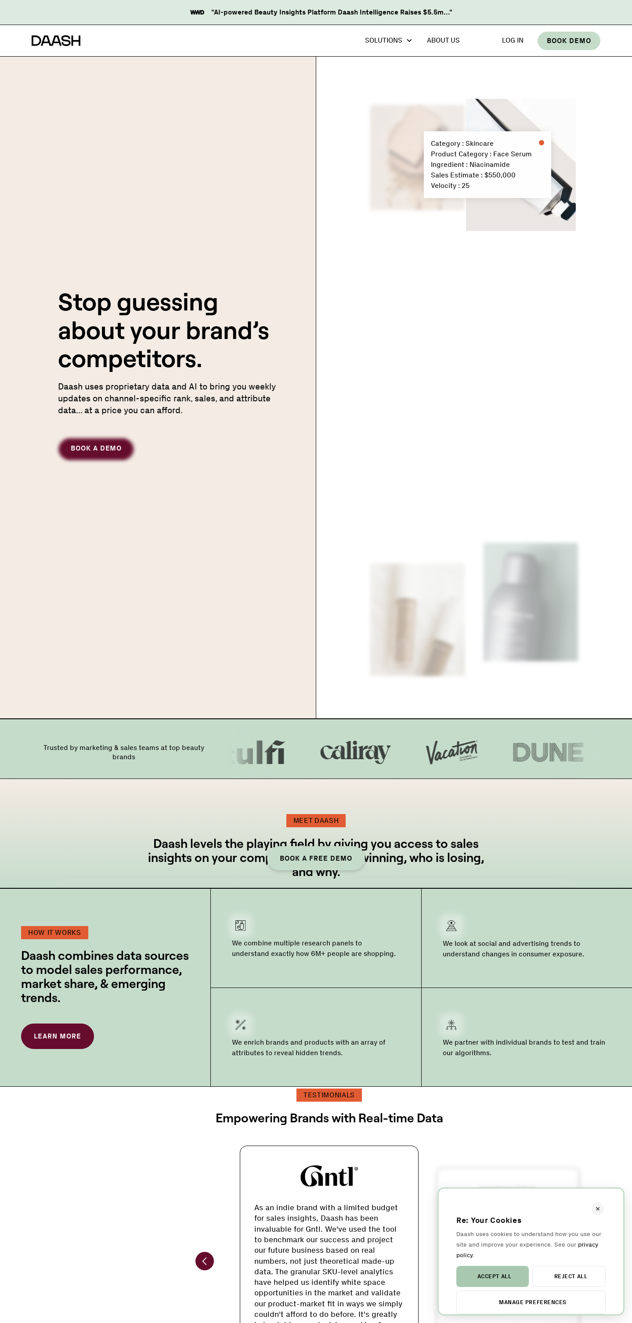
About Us (443, 40)
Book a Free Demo (316, 858)
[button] (389, 41)
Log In (513, 40)
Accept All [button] (494, 1276)
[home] (56, 41)
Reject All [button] (570, 1276)
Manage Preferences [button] (532, 1302)
